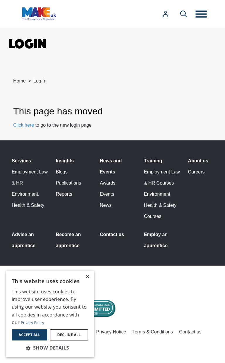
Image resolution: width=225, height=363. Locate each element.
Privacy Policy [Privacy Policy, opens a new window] (32, 322)
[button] (50, 347)
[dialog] (50, 314)
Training (153, 160)
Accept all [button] (29, 334)
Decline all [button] (69, 334)
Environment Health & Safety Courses (160, 205)
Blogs (61, 171)
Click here (23, 125)
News (106, 205)
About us (198, 160)
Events (107, 194)
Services (21, 160)
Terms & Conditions (152, 331)
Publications (68, 182)
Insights (65, 160)
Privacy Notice (111, 331)
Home (19, 80)
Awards (107, 182)
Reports (64, 194)
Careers (196, 171)
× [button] (87, 277)
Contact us (112, 234)
